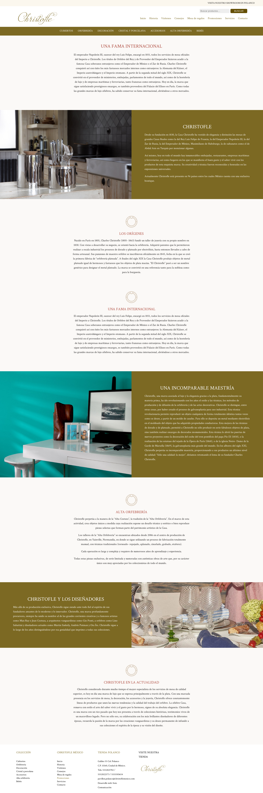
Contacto (243, 18)
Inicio (143, 18)
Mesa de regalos (195, 18)
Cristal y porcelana (132, 30)
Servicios (230, 18)
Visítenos (166, 18)
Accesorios (157, 30)
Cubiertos (66, 30)
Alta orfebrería (181, 30)
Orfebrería (85, 30)
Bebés (200, 30)
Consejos (179, 18)
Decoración (106, 30)
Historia (153, 18)
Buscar (239, 11)
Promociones (215, 18)
